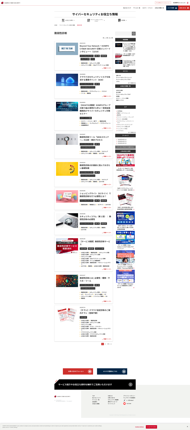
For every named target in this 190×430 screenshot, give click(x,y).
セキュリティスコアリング (124, 124)
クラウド (104, 91)
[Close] (187, 426)
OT (105, 294)
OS (106, 296)
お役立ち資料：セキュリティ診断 (90, 254)
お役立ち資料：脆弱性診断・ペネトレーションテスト (95, 263)
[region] (95, 426)
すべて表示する (132, 83)
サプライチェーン (95, 91)
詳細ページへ (107, 68)
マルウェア (105, 151)
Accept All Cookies (151, 426)
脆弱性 (89, 93)
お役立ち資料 (83, 248)
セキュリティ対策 (85, 59)
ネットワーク (89, 294)
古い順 (111, 38)
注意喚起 (119, 111)
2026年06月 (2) (122, 139)
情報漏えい (84, 123)
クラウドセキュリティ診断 (88, 332)
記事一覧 (97, 55)
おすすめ (101, 153)
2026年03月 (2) (122, 143)
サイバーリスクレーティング (125, 117)
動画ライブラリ (120, 100)
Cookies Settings (139, 426)
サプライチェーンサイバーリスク (125, 121)
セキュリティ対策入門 (123, 126)
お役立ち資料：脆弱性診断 (101, 266)
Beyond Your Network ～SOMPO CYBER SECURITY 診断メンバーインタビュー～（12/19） (95, 49)
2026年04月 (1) (122, 141)
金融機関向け (85, 125)
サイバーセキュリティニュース (87, 87)
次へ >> (109, 344)
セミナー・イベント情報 (86, 118)
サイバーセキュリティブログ (87, 55)
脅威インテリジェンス (123, 113)
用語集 (117, 96)
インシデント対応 (122, 128)
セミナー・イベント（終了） (89, 121)
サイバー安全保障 (122, 119)
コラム (92, 59)
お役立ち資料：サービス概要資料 (90, 260)
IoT (82, 294)
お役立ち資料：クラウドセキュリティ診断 (93, 334)
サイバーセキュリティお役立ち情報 (95, 14)
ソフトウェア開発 (98, 296)
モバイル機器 (98, 294)
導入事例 (118, 92)
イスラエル (120, 130)
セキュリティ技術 (86, 153)
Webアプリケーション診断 (101, 65)
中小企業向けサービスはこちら (162, 2)
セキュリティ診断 (86, 65)
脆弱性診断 (103, 55)
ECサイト (100, 204)
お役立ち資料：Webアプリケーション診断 (93, 258)
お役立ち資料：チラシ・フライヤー (91, 326)
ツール (83, 93)
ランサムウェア (94, 123)
